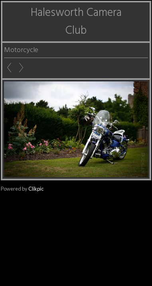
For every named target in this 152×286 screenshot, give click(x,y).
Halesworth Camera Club (76, 22)
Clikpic (35, 189)
